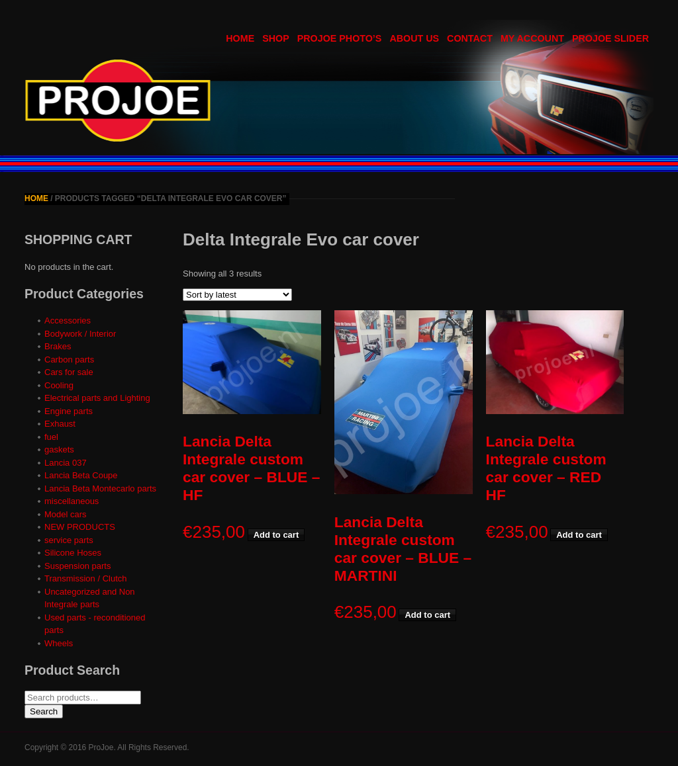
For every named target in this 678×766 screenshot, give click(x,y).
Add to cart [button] (276, 535)
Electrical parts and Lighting (97, 398)
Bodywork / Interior (80, 334)
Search (44, 711)
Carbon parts (69, 359)
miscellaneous (71, 501)
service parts (68, 540)
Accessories (67, 320)
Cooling (58, 385)
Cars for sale (68, 372)
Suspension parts (77, 566)
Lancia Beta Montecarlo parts (100, 488)
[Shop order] (237, 294)
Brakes (57, 346)
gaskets (59, 449)
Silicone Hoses (72, 553)
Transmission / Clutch (85, 578)
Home (36, 198)
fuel (51, 437)
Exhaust (59, 424)
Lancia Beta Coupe (81, 475)
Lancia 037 (65, 463)
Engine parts (68, 411)
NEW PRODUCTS (79, 527)
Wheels (58, 643)
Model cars (65, 514)
